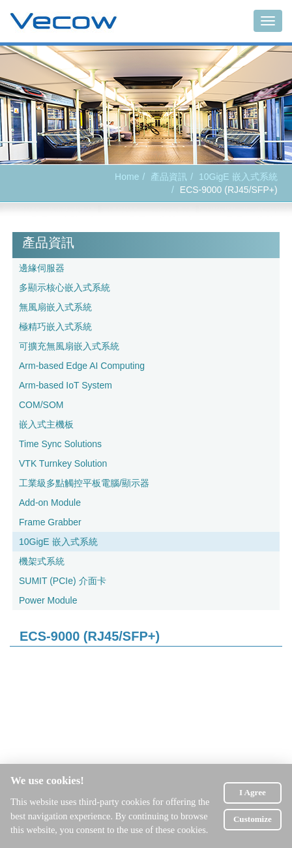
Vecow (63, 22)
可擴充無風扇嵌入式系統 (69, 346)
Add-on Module (50, 502)
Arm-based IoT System (65, 385)
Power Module (48, 600)
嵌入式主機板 (46, 424)
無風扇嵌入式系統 (55, 307)
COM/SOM (41, 405)
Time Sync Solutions (60, 444)
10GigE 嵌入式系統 (238, 176)
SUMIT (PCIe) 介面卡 (62, 581)
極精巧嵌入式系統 (55, 326)
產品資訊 (169, 176)
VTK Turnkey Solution (63, 463)
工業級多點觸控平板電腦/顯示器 (84, 483)
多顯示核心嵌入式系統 (64, 287)
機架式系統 (42, 561)
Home (127, 176)
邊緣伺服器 (42, 268)
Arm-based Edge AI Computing (82, 365)
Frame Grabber (50, 522)
